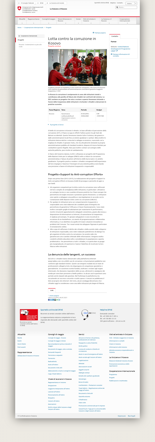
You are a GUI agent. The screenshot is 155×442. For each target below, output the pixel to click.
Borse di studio (83, 396)
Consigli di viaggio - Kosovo (57, 352)
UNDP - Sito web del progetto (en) (64, 303)
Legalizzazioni (83, 374)
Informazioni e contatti (116, 355)
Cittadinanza (83, 414)
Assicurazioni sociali (85, 381)
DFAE (41, 3)
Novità (20, 352)
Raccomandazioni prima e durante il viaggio (60, 359)
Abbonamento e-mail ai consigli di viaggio (62, 385)
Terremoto (51, 372)
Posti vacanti (22, 361)
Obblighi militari (84, 387)
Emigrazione (52, 400)
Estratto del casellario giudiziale (89, 390)
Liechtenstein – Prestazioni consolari (90, 399)
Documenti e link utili (55, 382)
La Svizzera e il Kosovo (109, 21)
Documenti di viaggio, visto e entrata (60, 363)
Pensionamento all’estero (56, 409)
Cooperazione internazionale (127, 21)
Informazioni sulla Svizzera (118, 361)
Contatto (113, 36)
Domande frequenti (54, 366)
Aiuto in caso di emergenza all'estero (91, 368)
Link (50, 290)
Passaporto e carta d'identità (88, 357)
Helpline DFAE (106, 324)
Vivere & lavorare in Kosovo (66, 21)
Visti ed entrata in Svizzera (91, 21)
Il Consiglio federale (27, 3)
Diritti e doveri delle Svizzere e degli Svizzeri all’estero (59, 422)
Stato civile (82, 417)
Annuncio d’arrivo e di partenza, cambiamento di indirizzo (89, 353)
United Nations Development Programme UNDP (120, 49)
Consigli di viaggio (49, 21)
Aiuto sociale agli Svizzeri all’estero (90, 371)
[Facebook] (49, 314)
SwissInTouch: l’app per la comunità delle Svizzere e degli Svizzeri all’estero (92, 424)
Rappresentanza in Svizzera (57, 396)
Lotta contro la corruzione (59, 299)
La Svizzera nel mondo (56, 3)
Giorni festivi (22, 358)
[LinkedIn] (53, 314)
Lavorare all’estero (54, 406)
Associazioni (52, 418)
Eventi (20, 355)
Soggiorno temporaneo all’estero (59, 403)
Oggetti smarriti (84, 384)
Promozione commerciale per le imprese (92, 420)
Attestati (81, 378)
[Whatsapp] (57, 314)
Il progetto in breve (57, 125)
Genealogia (82, 393)
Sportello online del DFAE (52, 324)
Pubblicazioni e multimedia (118, 395)
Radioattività (52, 375)
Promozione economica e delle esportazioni (119, 379)
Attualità (22, 21)
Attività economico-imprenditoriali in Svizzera (121, 365)
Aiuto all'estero (53, 379)
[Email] (59, 314)
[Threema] (55, 314)
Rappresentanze (34, 21)
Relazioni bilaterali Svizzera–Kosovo (121, 375)
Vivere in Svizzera (115, 358)
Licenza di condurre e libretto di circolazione (89, 364)
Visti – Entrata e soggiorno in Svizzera (121, 352)
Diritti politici (83, 360)
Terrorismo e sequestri (55, 369)
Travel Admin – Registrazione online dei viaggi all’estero (92, 403)
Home (19, 27)
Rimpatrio (51, 412)
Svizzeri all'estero (54, 415)
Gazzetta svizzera (84, 411)
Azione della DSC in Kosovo (60, 295)
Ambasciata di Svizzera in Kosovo (28, 370)
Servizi (78, 21)
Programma (113, 388)
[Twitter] (51, 314)
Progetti (112, 392)
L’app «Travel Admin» (55, 388)
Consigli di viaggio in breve (57, 355)
